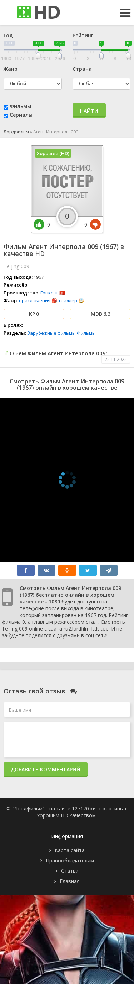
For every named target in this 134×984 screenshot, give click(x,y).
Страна (82, 68)
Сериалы (21, 114)
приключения (34, 300)
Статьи (70, 870)
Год (8, 35)
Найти (89, 110)
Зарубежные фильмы (51, 333)
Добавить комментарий (45, 769)
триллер (67, 300)
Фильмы (20, 106)
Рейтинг (83, 35)
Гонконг (49, 292)
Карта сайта (70, 850)
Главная (70, 881)
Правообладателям (70, 860)
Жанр (11, 68)
